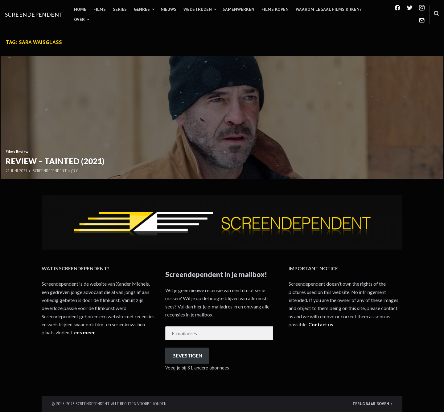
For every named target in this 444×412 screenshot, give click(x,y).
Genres (142, 9)
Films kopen (275, 9)
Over (79, 19)
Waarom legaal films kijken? (329, 9)
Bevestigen (187, 355)
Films (99, 9)
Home (80, 9)
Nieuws (168, 9)
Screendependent (34, 14)
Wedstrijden (197, 9)
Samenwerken (238, 9)
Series (120, 9)
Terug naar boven (371, 403)
